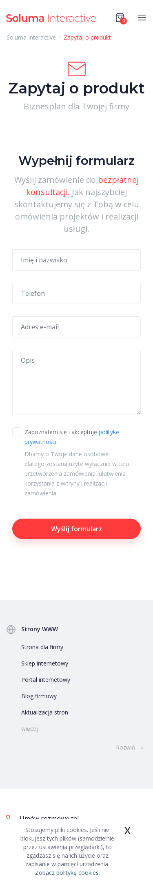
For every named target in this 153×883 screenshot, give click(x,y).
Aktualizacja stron (44, 712)
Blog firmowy (39, 696)
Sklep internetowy (44, 663)
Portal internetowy (45, 679)
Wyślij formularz (76, 528)
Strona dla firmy (42, 647)
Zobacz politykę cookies (67, 872)
